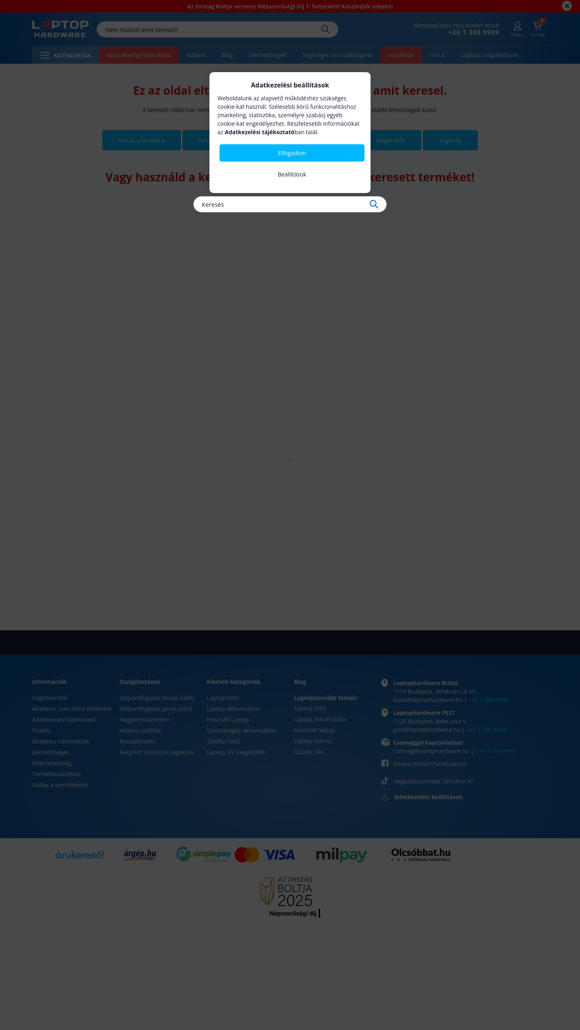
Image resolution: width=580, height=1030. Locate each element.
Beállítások (292, 174)
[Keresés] (290, 204)
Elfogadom (292, 153)
